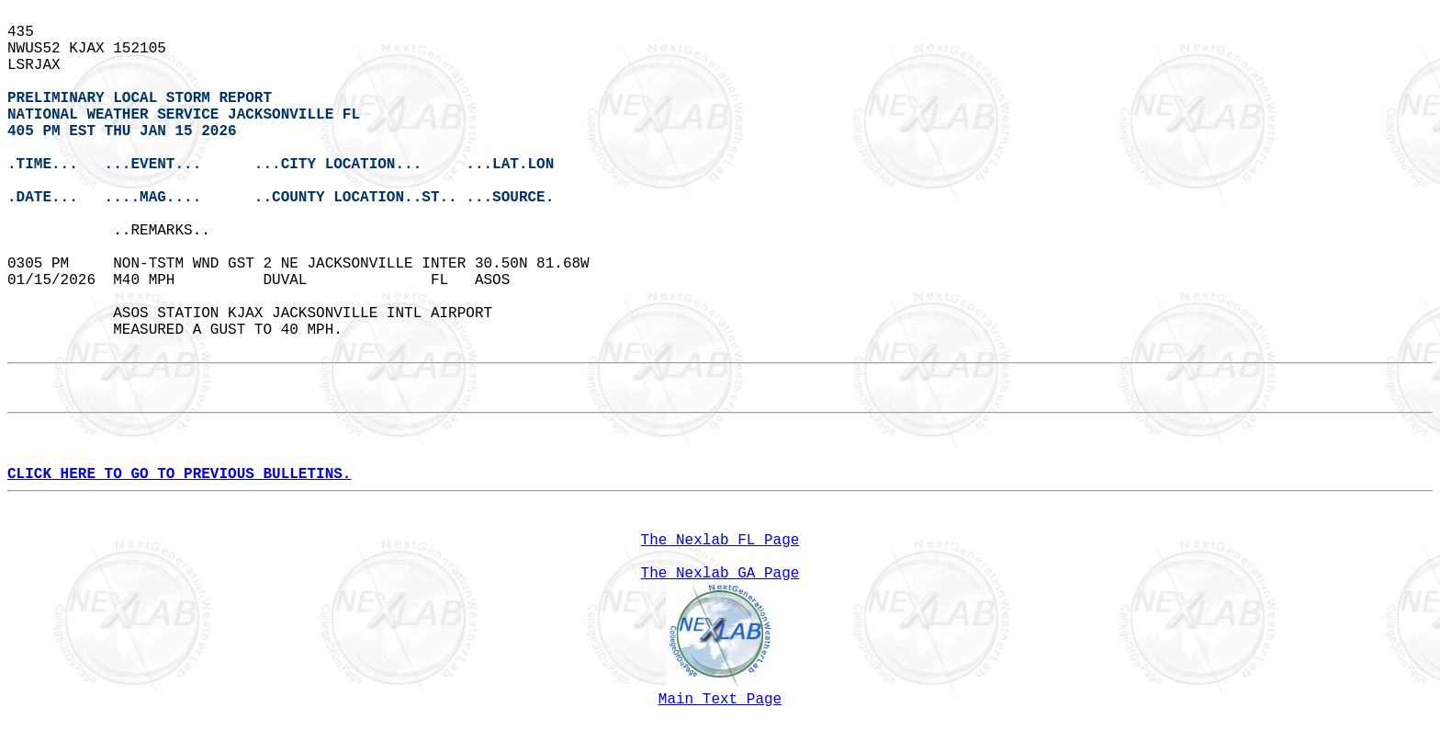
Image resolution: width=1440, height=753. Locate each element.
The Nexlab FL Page (720, 540)
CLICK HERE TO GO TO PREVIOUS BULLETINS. (179, 474)
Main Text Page (720, 699)
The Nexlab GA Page (720, 573)
